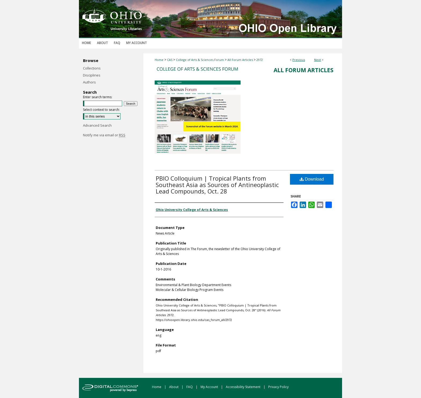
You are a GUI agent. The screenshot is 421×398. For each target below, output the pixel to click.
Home (159, 60)
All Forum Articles (240, 60)
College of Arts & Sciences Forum (200, 60)
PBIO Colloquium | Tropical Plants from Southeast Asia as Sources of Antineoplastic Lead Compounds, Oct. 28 (217, 184)
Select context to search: (101, 109)
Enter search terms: (97, 97)
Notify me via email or (104, 135)
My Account (210, 387)
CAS (169, 60)
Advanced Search (97, 125)
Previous (298, 60)
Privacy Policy (278, 387)
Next (317, 60)
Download (312, 179)
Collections (92, 68)
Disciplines (91, 75)
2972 (259, 60)
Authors (89, 82)
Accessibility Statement (243, 387)
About (174, 387)
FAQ (190, 387)
